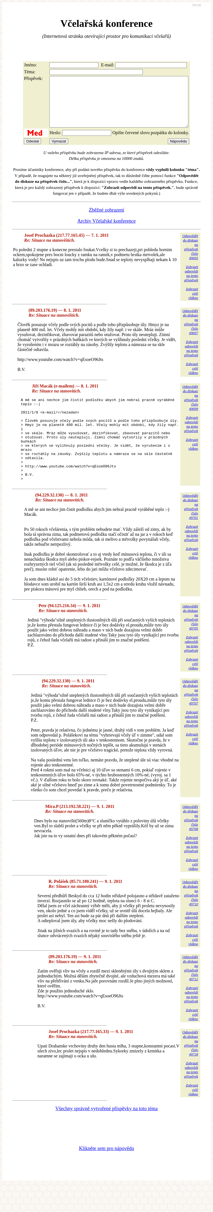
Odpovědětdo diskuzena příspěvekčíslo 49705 (190, 644)
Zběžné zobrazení (106, 220)
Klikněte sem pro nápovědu (106, 1175)
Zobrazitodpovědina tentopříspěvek (191, 283)
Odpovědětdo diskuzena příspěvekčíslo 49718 (190, 1070)
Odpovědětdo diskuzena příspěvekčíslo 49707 (190, 719)
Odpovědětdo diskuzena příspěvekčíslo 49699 (190, 407)
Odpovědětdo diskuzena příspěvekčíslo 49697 (190, 332)
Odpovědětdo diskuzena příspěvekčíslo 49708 (190, 844)
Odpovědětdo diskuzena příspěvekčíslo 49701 (190, 533)
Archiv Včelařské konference (106, 231)
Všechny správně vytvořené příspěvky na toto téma (106, 1135)
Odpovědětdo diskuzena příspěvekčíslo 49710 (190, 919)
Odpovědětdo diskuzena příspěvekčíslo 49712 (190, 994)
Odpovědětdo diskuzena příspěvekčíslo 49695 (190, 257)
